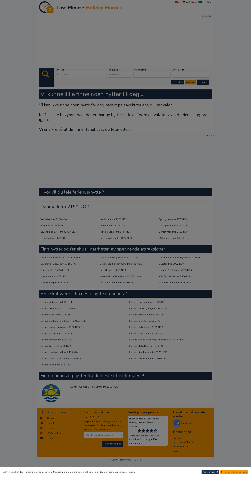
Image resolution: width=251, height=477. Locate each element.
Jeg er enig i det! (210, 471)
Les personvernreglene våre (234, 471)
